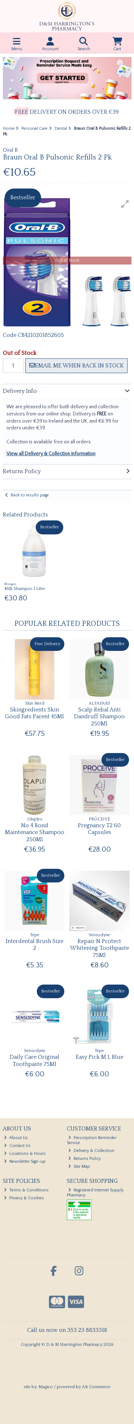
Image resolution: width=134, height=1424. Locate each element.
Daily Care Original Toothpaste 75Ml (34, 1060)
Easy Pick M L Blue (99, 1057)
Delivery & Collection (91, 1150)
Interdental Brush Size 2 (34, 944)
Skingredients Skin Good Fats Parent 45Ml (34, 713)
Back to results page (30, 495)
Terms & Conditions (26, 1190)
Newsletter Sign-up (25, 1161)
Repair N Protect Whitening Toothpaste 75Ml (99, 948)
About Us (16, 1137)
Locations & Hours (25, 1153)
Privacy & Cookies (24, 1198)
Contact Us (17, 1145)
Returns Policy (84, 1158)
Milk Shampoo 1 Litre (24, 588)
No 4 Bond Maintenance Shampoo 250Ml (34, 832)
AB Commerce (96, 1387)
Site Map (79, 1166)
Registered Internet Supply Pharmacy (95, 1192)
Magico (46, 1387)
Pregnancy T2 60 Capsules (99, 828)
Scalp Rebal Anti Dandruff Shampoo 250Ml (99, 716)
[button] (125, 204)
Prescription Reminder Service (91, 1140)
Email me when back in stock (76, 365)
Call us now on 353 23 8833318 (67, 1330)
